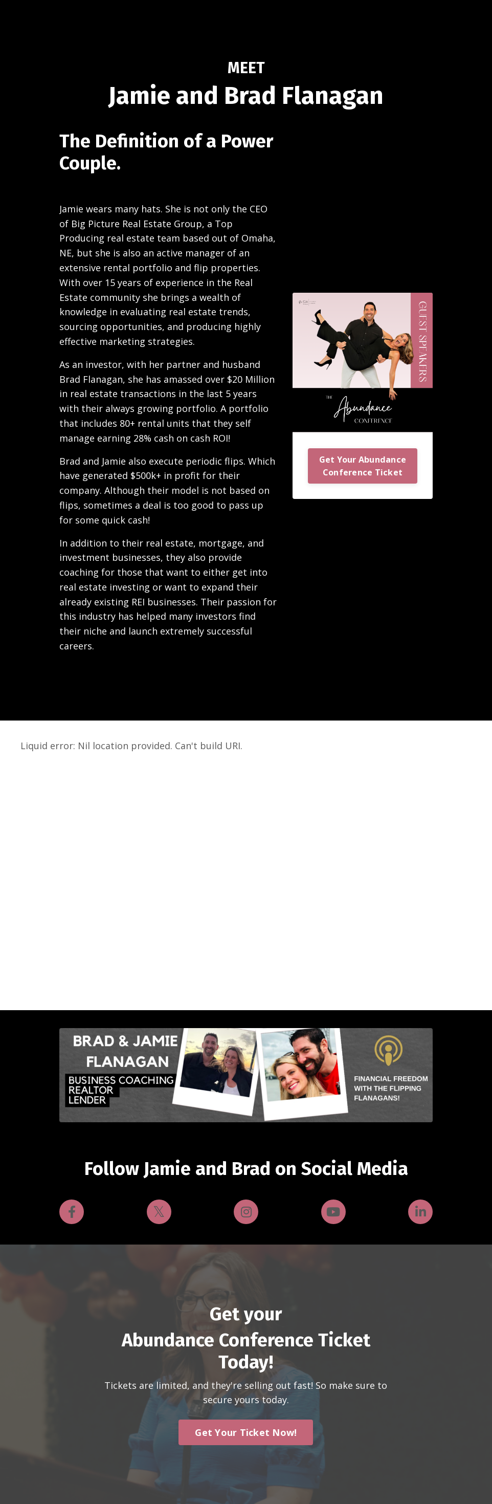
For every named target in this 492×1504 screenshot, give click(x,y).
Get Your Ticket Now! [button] (246, 1432)
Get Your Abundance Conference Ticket (363, 465)
